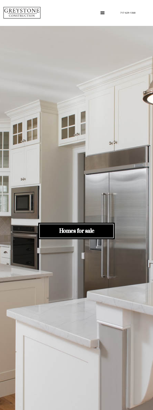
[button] (102, 13)
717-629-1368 (128, 13)
